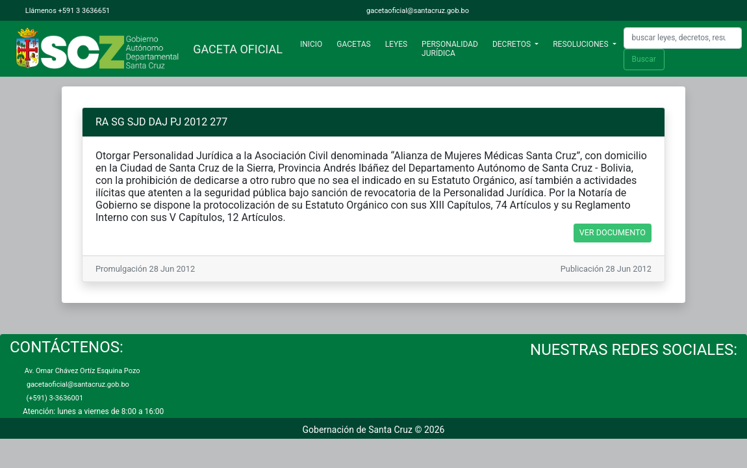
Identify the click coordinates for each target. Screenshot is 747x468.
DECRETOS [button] (512, 44)
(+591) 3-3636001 (53, 398)
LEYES (396, 44)
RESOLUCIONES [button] (581, 44)
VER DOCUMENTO (612, 232)
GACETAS (353, 44)
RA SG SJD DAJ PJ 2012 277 (161, 122)
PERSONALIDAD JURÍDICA (450, 49)
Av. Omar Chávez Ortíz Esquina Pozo (81, 371)
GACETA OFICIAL (235, 49)
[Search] (683, 38)
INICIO (313, 44)
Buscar (644, 59)
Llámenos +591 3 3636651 (66, 10)
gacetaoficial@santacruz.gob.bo (416, 10)
